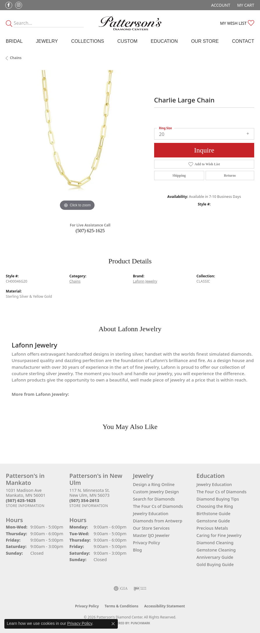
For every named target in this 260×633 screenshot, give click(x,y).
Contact (243, 41)
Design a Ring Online (153, 484)
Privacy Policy (146, 542)
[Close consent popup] (113, 623)
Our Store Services (151, 528)
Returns (230, 175)
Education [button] (164, 41)
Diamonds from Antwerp (157, 521)
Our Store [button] (205, 41)
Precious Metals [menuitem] (212, 528)
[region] (77, 141)
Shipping (179, 175)
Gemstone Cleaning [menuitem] (216, 550)
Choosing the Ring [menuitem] (215, 506)
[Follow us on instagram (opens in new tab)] (18, 5)
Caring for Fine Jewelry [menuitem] (219, 535)
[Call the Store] (21, 500)
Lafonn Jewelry (145, 281)
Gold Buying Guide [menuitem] (215, 564)
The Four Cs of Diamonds (158, 506)
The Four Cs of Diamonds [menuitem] (222, 491)
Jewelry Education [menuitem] (214, 484)
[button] (220, 5)
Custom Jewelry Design (156, 491)
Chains (16, 57)
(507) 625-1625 (90, 230)
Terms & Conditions (121, 606)
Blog (137, 550)
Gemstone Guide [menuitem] (213, 521)
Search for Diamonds (154, 499)
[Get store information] (25, 505)
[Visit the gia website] (121, 588)
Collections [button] (87, 41)
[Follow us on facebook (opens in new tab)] (8, 5)
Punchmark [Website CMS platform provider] (140, 623)
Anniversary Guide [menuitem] (215, 557)
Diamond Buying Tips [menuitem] (218, 499)
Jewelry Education (150, 513)
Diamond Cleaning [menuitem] (215, 542)
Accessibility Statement (164, 606)
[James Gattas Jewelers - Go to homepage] (130, 23)
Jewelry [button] (47, 41)
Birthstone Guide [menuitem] (214, 513)
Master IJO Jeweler (151, 535)
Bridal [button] (14, 41)
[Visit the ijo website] (140, 588)
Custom (127, 41)
